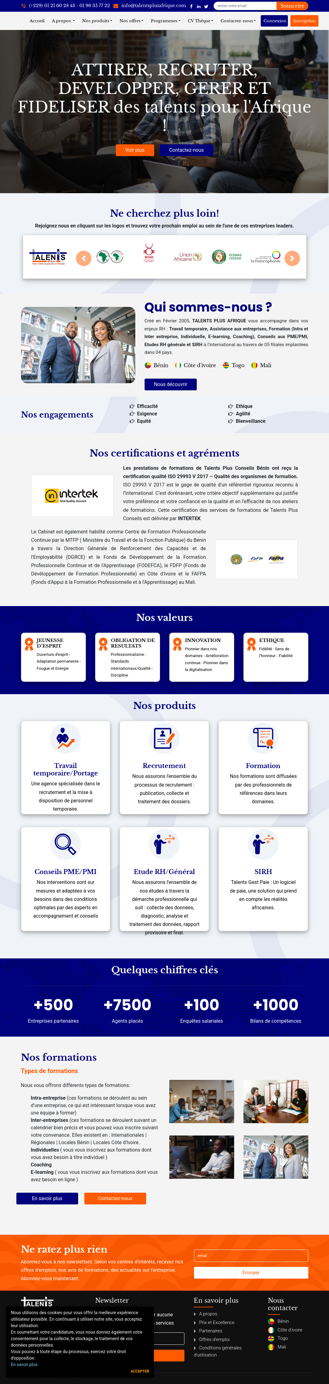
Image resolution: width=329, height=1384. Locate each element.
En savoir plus (47, 1198)
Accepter (140, 1371)
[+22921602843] (65, 6)
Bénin (156, 365)
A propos (62, 20)
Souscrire (292, 6)
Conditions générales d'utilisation (218, 1351)
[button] (83, 258)
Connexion (275, 20)
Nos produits (95, 20)
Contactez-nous (237, 20)
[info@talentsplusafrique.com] (149, 6)
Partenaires (208, 1331)
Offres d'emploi (212, 1339)
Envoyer (251, 1273)
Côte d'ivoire (195, 365)
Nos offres (130, 20)
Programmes (164, 20)
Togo (233, 365)
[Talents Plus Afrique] (191, 6)
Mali (261, 365)
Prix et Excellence (214, 1322)
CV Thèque (199, 20)
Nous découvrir (171, 384)
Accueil (38, 20)
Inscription (304, 20)
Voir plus (135, 150)
